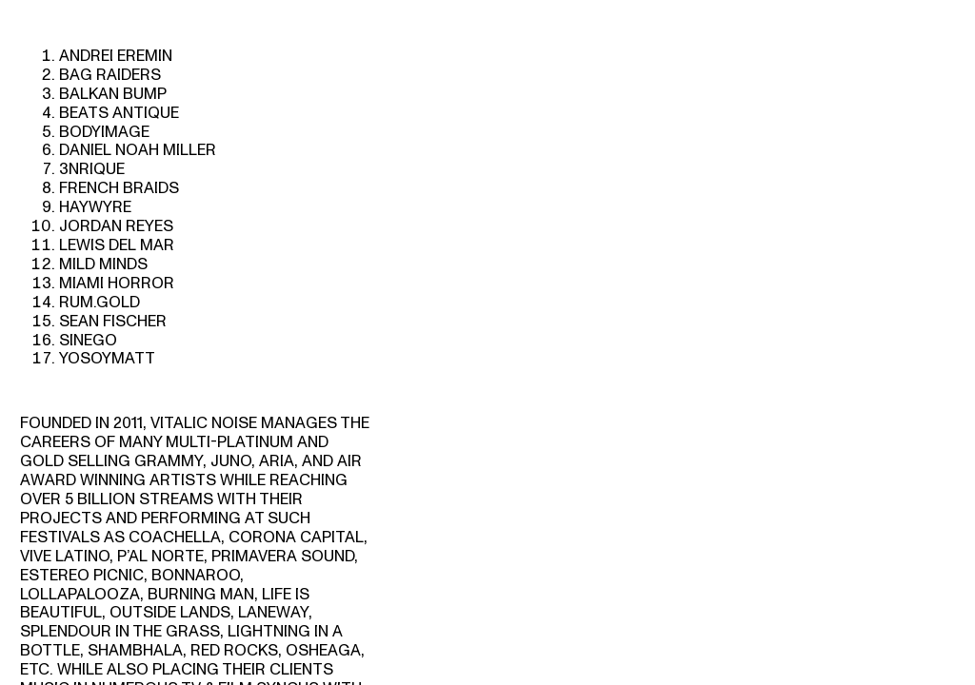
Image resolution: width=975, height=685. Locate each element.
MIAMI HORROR (116, 283)
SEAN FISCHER (113, 321)
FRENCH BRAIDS (119, 188)
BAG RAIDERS (110, 75)
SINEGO (88, 340)
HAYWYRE (95, 207)
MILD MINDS (103, 264)
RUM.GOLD (99, 302)
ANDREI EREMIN (115, 56)
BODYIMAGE (104, 132)
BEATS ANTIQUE (119, 113)
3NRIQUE (92, 169)
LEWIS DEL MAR (116, 245)
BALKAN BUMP (113, 94)
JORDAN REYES (116, 226)
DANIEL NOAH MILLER (137, 150)
